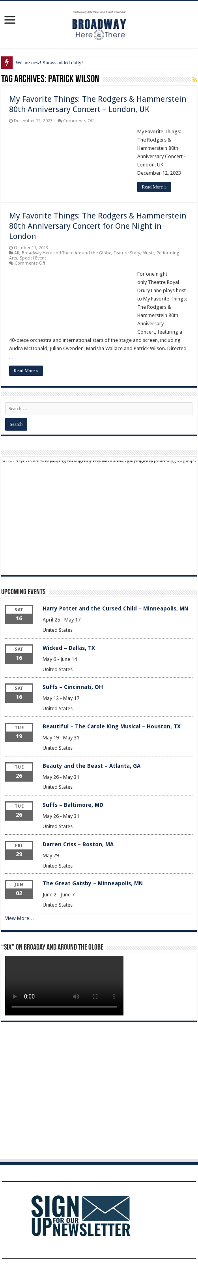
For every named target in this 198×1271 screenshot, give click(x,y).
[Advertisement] (99, 516)
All (16, 253)
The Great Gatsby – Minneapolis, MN (93, 883)
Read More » (154, 187)
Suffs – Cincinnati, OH (73, 687)
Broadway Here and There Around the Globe (66, 253)
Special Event (33, 258)
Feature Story (127, 253)
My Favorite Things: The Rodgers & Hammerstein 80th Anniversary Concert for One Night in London (97, 226)
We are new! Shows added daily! (49, 62)
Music (148, 253)
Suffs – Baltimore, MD (73, 805)
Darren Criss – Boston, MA (78, 844)
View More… (19, 918)
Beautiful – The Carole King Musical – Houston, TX (112, 726)
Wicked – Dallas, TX (69, 648)
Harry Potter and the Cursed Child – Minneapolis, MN (115, 608)
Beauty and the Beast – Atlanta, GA (91, 766)
